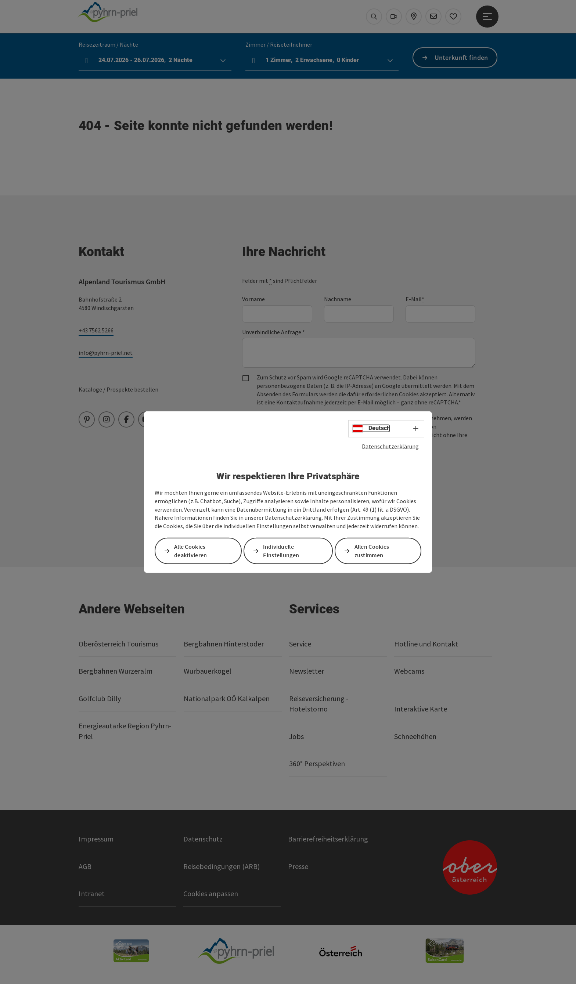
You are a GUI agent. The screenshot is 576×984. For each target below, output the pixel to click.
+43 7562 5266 (96, 330)
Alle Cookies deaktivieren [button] (190, 551)
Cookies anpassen (210, 893)
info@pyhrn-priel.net (106, 352)
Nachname (337, 299)
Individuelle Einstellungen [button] (281, 551)
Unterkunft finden (461, 57)
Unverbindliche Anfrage (273, 332)
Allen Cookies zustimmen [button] (371, 551)
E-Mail (415, 299)
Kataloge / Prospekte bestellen (118, 389)
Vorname (253, 299)
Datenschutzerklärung (390, 446)
